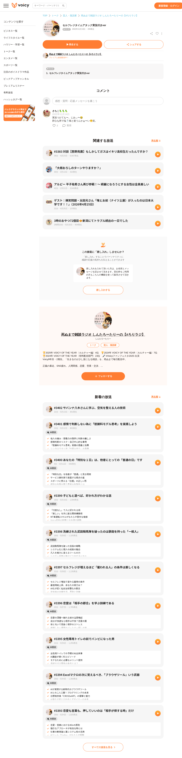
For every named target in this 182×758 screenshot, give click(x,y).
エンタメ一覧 (10, 58)
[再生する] (72, 44)
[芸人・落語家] (110, 345)
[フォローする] (103, 376)
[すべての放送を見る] (103, 747)
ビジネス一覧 (10, 31)
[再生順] (156, 140)
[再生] (158, 154)
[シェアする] (134, 44)
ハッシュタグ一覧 (13, 99)
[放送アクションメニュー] (162, 33)
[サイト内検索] (63, 5)
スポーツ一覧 (10, 65)
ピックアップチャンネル (16, 78)
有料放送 (8, 92)
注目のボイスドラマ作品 (16, 72)
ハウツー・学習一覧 (14, 44)
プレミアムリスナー (14, 85)
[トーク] (93, 345)
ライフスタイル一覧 (14, 37)
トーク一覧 (9, 51)
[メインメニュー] (6, 6)
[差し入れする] (103, 290)
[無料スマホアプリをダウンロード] (19, 113)
